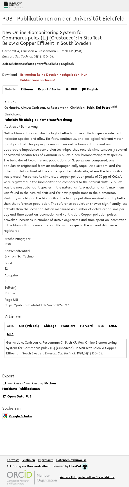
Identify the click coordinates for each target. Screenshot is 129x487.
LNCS (113, 326)
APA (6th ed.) (29, 326)
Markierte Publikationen (21, 389)
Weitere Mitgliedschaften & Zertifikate (87, 477)
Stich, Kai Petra (101, 108)
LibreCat (78, 466)
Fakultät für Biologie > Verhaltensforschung (38, 120)
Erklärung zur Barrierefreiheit (28, 466)
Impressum (45, 460)
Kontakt (13, 460)
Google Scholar (17, 416)
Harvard (86, 326)
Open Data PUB (17, 396)
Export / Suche (49, 89)
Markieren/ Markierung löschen (29, 383)
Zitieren (27, 89)
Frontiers (68, 326)
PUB (71, 89)
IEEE (101, 326)
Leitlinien (28, 460)
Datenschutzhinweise (71, 460)
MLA (10, 334)
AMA (10, 326)
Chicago (50, 326)
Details (10, 89)
